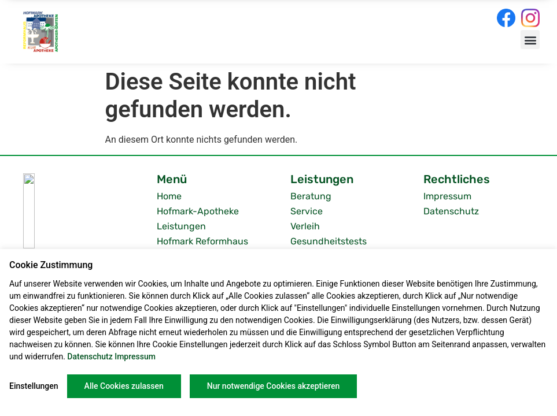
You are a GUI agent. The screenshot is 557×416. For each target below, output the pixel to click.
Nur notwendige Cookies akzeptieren (273, 386)
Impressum (447, 196)
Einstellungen (33, 386)
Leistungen (181, 226)
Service (306, 211)
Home (169, 196)
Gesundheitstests (328, 241)
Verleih (305, 226)
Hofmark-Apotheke (198, 211)
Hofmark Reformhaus (202, 241)
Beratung (310, 196)
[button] (530, 39)
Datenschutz (451, 211)
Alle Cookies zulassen (124, 386)
